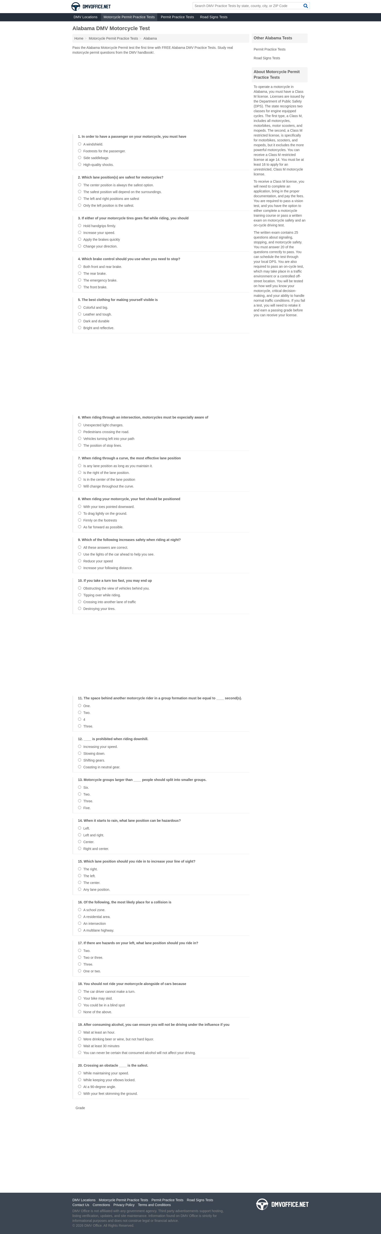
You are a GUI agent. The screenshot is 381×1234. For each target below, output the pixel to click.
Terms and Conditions (154, 1205)
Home (78, 38)
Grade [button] (80, 1108)
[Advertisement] (160, 93)
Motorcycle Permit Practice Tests (129, 17)
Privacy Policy (124, 1205)
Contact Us (80, 1205)
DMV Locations (85, 17)
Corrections (101, 1205)
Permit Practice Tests (177, 17)
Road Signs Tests (213, 17)
